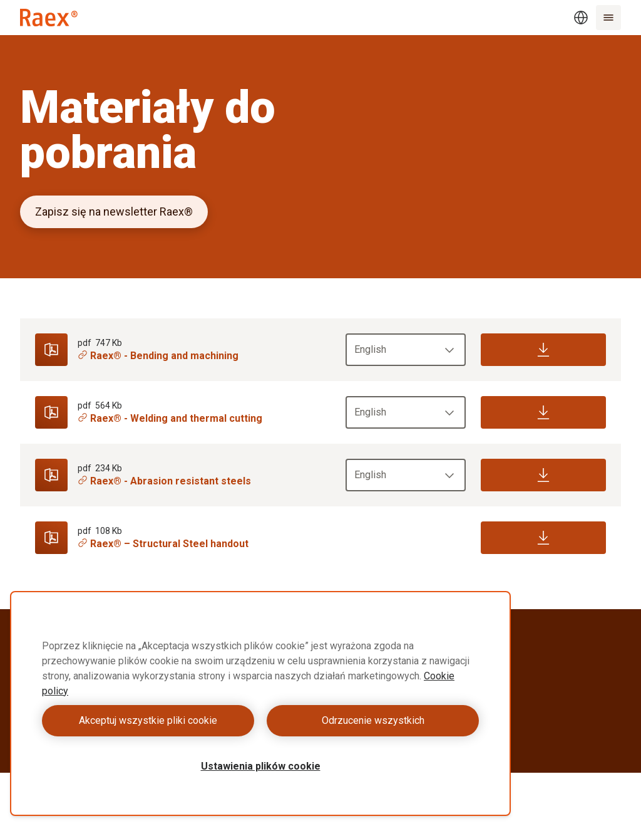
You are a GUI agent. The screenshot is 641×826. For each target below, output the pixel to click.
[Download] (543, 349)
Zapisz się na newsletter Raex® (114, 211)
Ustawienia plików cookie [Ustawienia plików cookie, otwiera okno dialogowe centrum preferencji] (260, 766)
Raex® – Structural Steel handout (163, 544)
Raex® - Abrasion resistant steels (164, 481)
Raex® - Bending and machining (158, 356)
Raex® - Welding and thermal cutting (170, 418)
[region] (260, 703)
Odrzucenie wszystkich (373, 720)
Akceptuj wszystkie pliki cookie (148, 720)
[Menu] (608, 17)
